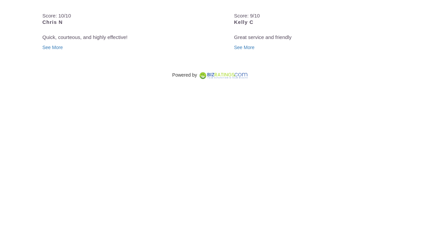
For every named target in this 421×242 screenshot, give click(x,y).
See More (52, 47)
